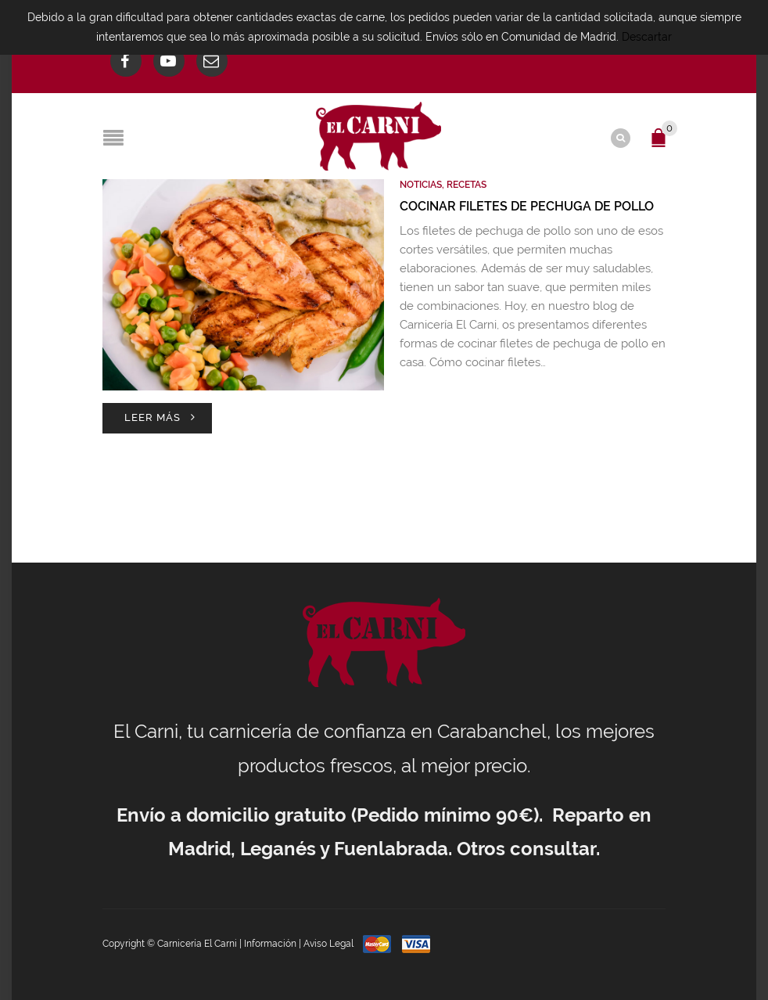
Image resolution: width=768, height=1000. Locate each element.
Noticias (421, 184)
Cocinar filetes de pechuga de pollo (527, 206)
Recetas (466, 184)
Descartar (647, 37)
